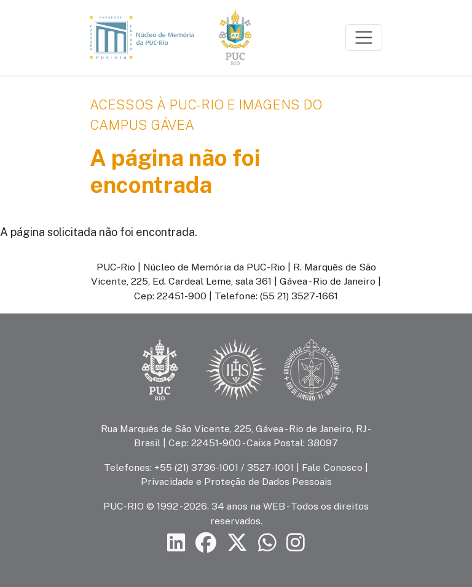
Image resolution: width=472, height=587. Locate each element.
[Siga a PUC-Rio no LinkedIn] (176, 543)
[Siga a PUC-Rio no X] (237, 543)
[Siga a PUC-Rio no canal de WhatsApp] (267, 543)
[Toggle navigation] (363, 37)
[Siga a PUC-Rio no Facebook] (205, 543)
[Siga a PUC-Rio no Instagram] (295, 543)
